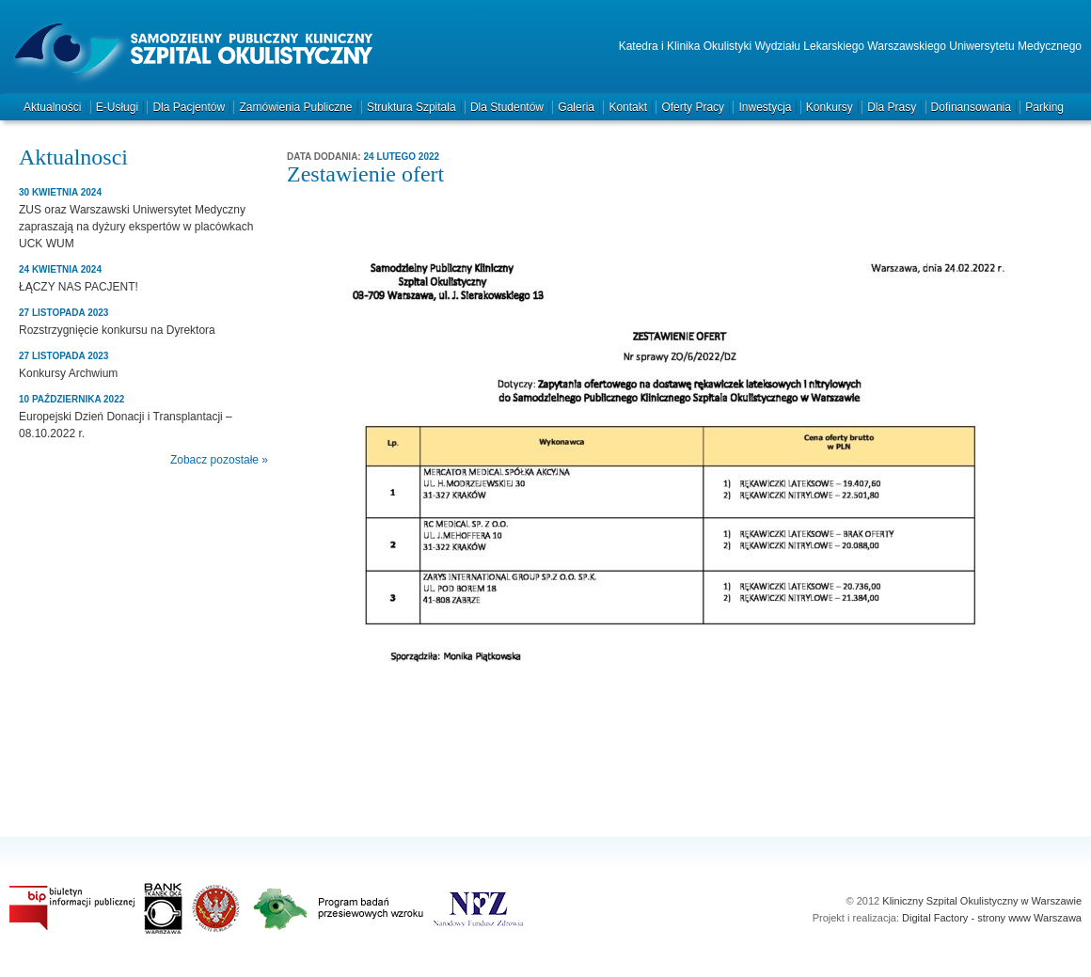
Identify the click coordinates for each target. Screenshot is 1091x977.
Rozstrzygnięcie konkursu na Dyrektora (117, 330)
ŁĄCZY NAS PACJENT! (78, 286)
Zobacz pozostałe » (219, 459)
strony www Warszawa (1029, 917)
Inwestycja (764, 107)
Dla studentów (507, 107)
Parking (1044, 107)
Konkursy (829, 107)
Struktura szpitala (411, 107)
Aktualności (52, 107)
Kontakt (628, 107)
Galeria (576, 107)
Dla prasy (891, 107)
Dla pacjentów (188, 107)
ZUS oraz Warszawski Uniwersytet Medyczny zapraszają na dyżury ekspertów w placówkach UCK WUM (136, 226)
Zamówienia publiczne (295, 107)
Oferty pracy (692, 107)
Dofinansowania (971, 107)
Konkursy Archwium (68, 373)
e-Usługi (117, 107)
